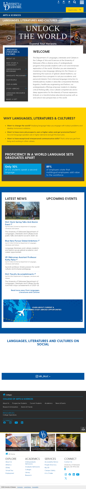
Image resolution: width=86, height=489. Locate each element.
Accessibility (35, 487)
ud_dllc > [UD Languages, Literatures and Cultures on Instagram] (43, 376)
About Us (10, 59)
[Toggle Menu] (26, 58)
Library (27, 472)
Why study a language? (12, 64)
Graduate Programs (16, 76)
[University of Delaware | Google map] (65, 469)
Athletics (8, 465)
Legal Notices (27, 487)
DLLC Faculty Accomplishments (19, 274)
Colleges (28, 469)
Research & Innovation (10, 407)
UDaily (8, 467)
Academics (48, 403)
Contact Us (68, 462)
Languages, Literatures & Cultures (13, 51)
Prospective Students (19, 403)
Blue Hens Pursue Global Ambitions (21, 240)
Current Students (36, 403)
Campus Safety (50, 470)
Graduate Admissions (32, 467)
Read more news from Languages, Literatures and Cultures (25, 291)
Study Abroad (12, 89)
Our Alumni (11, 84)
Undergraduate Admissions (30, 463)
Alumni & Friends (26, 407)
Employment (10, 473)
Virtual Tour (9, 470)
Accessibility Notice (51, 462)
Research (28, 475)
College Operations (9, 415)
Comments (20, 487)
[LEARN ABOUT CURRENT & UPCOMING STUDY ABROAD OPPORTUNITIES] (43, 310)
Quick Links (72, 10)
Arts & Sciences (12, 15)
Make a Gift (11, 99)
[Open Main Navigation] (82, 2)
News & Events (61, 403)
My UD (47, 467)
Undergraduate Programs (13, 70)
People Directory (50, 465)
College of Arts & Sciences (18, 399)
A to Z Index (49, 473)
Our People (11, 80)
